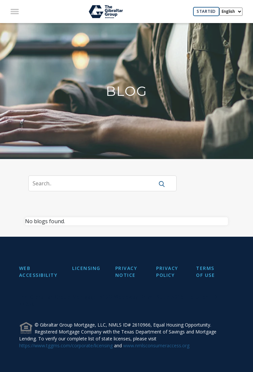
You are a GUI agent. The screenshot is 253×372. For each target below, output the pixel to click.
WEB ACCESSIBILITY (38, 271)
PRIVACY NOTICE (126, 271)
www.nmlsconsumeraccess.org (156, 345)
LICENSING (86, 268)
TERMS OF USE (205, 271)
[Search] (95, 183)
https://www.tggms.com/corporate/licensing (66, 345)
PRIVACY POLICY (167, 271)
